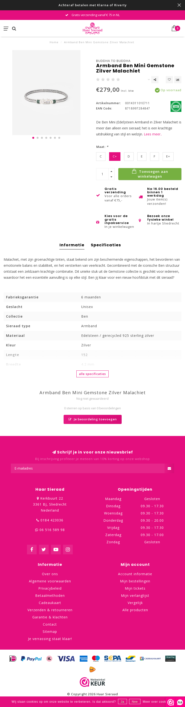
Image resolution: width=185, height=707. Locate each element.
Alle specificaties (92, 374)
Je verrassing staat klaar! (50, 638)
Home (54, 42)
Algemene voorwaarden (50, 581)
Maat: (102, 147)
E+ (168, 156)
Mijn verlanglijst (135, 595)
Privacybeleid (50, 588)
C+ (115, 156)
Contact (50, 624)
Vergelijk (135, 602)
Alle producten (135, 610)
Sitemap (50, 631)
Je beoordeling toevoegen (92, 419)
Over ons (50, 574)
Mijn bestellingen (135, 581)
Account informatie (135, 574)
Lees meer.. (153, 134)
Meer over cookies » (158, 701)
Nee (135, 701)
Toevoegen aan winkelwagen (150, 173)
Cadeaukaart (50, 602)
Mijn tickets (135, 588)
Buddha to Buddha (113, 61)
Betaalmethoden (50, 595)
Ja (122, 701)
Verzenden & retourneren (50, 610)
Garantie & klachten (50, 617)
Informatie (71, 245)
